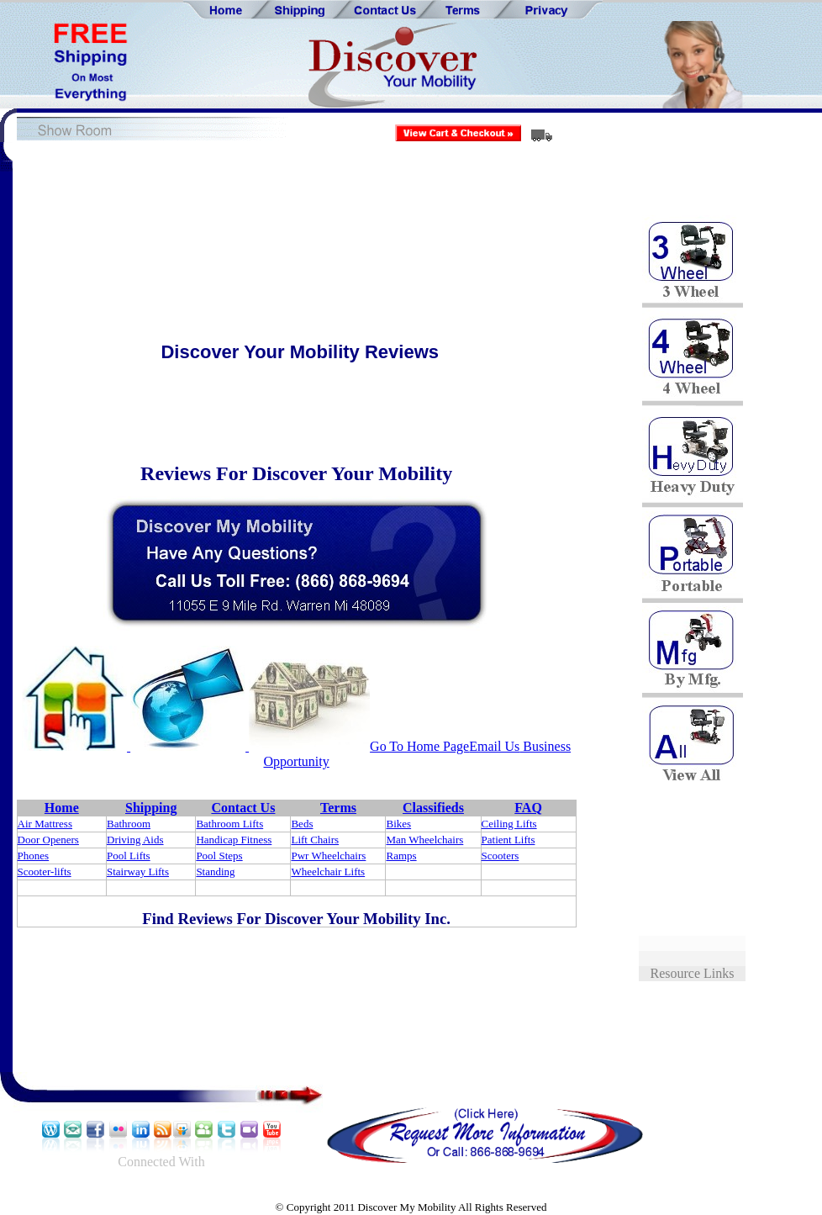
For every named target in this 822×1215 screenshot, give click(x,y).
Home (62, 807)
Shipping (151, 807)
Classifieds (433, 807)
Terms (338, 807)
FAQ (528, 807)
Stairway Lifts (138, 871)
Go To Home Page (419, 746)
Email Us (494, 746)
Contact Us (243, 807)
